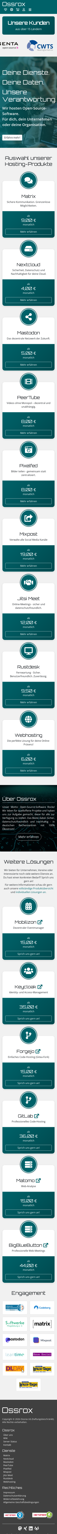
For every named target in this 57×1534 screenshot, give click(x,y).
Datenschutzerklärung (14, 1495)
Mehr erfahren (28, 231)
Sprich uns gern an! (28, 954)
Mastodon (8, 1461)
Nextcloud (8, 1458)
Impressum (9, 1492)
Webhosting (9, 1481)
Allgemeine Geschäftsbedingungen (21, 1502)
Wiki (5, 1438)
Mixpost (7, 1471)
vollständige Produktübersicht (36, 888)
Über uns (8, 1434)
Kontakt (7, 1444)
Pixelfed (7, 1468)
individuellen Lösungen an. (31, 892)
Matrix (6, 1455)
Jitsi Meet (8, 1475)
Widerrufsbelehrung (13, 1499)
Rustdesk (8, 1478)
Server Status (10, 1441)
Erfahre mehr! (12, 137)
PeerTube (8, 1465)
